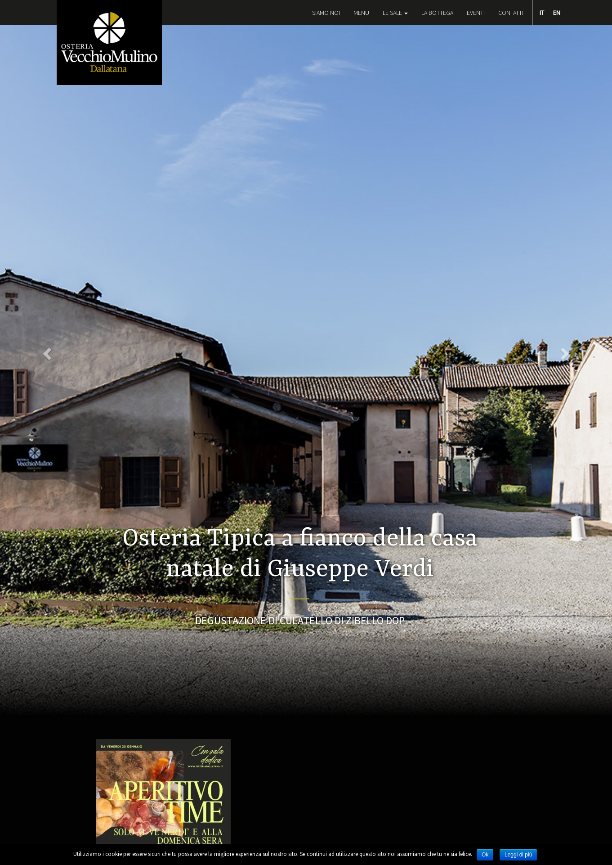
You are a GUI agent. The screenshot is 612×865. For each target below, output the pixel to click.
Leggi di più (518, 854)
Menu (361, 13)
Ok (485, 854)
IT (542, 13)
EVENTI (476, 13)
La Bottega (437, 13)
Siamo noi (326, 13)
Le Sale (395, 13)
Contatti (510, 13)
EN (556, 13)
